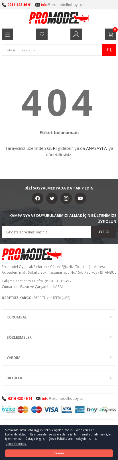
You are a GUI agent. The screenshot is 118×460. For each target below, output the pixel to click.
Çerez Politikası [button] (16, 444)
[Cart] (110, 34)
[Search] (59, 50)
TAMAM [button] (59, 453)
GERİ (52, 148)
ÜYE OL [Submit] (103, 231)
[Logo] (59, 17)
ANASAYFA (96, 148)
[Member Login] (76, 34)
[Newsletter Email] (59, 232)
